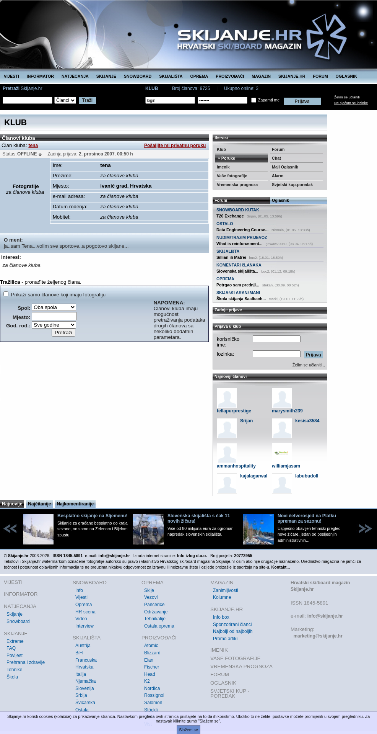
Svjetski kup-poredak (292, 184)
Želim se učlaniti (347, 97)
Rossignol (154, 695)
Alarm (277, 175)
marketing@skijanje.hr (317, 636)
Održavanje (155, 612)
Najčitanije (39, 504)
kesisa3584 (307, 420)
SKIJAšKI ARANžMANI (238, 292)
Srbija (81, 695)
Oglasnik (280, 200)
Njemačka (85, 681)
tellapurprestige (234, 411)
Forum (278, 149)
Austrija (83, 645)
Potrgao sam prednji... (237, 285)
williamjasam (286, 466)
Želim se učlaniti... (308, 365)
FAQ (11, 648)
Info (79, 590)
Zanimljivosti (225, 590)
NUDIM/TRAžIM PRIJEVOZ (241, 237)
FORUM (320, 76)
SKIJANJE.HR (291, 76)
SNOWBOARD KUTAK (237, 210)
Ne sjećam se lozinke (351, 103)
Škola (12, 677)
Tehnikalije (155, 618)
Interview (84, 626)
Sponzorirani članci (232, 624)
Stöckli (151, 710)
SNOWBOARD (137, 76)
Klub (221, 149)
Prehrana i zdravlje (25, 662)
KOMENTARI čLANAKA (239, 265)
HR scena (85, 612)
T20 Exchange (230, 216)
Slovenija (84, 688)
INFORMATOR (40, 76)
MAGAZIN (261, 76)
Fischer (151, 667)
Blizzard (152, 653)
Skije (149, 590)
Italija (80, 674)
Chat (276, 158)
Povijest (14, 655)
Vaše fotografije (232, 175)
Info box (221, 617)
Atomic (151, 645)
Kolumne (222, 597)
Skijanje (14, 614)
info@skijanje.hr (325, 616)
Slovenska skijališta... (237, 271)
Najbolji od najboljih (232, 631)
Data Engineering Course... (242, 229)
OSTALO (224, 223)
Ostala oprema (159, 626)
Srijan (246, 420)
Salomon (153, 702)
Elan (148, 660)
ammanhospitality (236, 466)
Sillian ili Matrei (231, 257)
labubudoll (306, 476)
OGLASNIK (346, 76)
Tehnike (14, 669)
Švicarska (85, 702)
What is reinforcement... (239, 243)
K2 (147, 681)
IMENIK (219, 649)
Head (149, 674)
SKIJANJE (106, 76)
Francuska (86, 660)
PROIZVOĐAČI (230, 76)
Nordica (152, 688)
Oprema (83, 604)
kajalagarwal (253, 476)
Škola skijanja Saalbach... (241, 298)
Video (81, 618)
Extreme (15, 641)
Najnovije (12, 504)
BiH (79, 653)
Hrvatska (84, 667)
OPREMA (199, 76)
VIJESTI (11, 76)
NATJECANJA (75, 76)
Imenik (223, 167)
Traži (87, 100)
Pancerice (154, 604)
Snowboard (18, 621)
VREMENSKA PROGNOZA (241, 666)
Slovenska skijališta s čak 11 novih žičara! (198, 518)
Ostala (82, 710)
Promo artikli (226, 638)
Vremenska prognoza (237, 184)
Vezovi (151, 597)
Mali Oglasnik (285, 167)
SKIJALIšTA (227, 251)
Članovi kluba (18, 138)
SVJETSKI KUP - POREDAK (229, 693)
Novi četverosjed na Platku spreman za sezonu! (307, 518)
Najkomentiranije (75, 504)
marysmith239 (287, 411)
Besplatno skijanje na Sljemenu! (92, 515)
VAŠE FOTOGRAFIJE (235, 658)
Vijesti (81, 597)
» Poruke (226, 158)
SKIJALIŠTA (170, 76)
